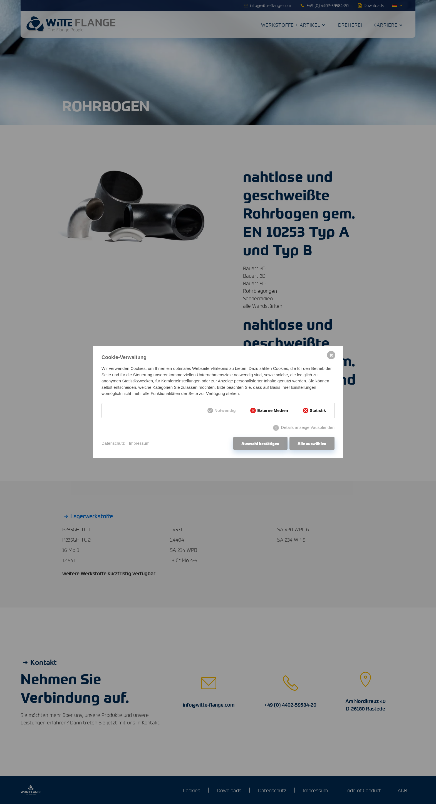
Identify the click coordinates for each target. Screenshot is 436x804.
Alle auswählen (312, 443)
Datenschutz (113, 443)
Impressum (139, 443)
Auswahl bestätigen (260, 443)
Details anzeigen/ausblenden (308, 427)
